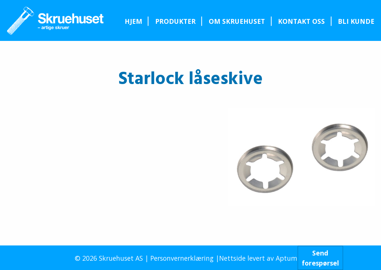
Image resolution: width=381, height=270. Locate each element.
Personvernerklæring (182, 258)
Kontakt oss (301, 21)
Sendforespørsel (320, 257)
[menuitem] (133, 21)
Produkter (175, 21)
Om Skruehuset (237, 21)
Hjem (133, 21)
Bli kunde (356, 21)
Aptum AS (291, 258)
